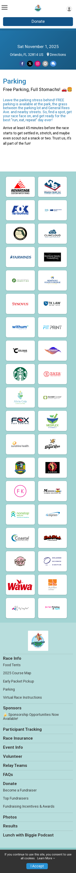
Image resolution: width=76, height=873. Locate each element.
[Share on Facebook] (22, 64)
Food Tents (12, 665)
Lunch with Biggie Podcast (28, 835)
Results (10, 826)
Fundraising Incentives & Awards (29, 806)
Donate (38, 21)
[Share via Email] (45, 64)
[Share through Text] (53, 64)
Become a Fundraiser (20, 790)
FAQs (8, 774)
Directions (58, 55)
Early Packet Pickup (18, 681)
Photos (10, 817)
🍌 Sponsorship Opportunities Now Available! (31, 717)
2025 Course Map (17, 673)
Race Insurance (18, 738)
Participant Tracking (22, 729)
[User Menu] (69, 9)
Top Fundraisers (16, 798)
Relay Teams (15, 765)
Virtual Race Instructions (22, 697)
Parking (9, 689)
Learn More (44, 858)
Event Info (13, 747)
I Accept (37, 866)
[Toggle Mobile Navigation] (4, 8)
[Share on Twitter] (30, 64)
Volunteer (12, 756)
